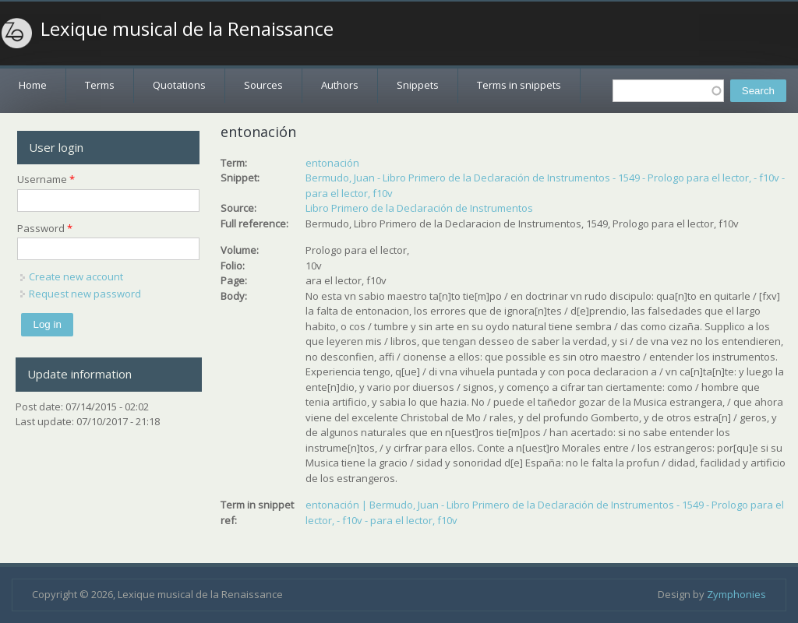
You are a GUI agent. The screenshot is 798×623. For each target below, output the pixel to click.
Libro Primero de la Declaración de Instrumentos (419, 208)
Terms (100, 85)
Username (46, 179)
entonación (332, 163)
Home (33, 85)
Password (44, 228)
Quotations (179, 85)
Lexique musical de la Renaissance (187, 29)
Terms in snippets (519, 85)
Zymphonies (736, 594)
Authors (339, 85)
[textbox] (668, 90)
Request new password (85, 294)
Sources (263, 85)
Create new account (76, 276)
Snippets (418, 85)
